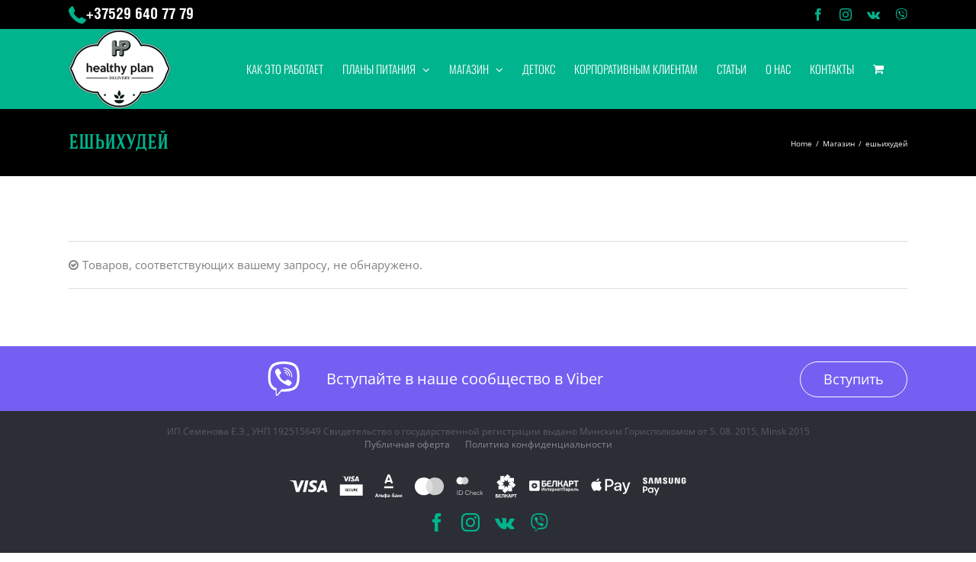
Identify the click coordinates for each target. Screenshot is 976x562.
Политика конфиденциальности (538, 444)
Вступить (854, 379)
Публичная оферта (407, 444)
